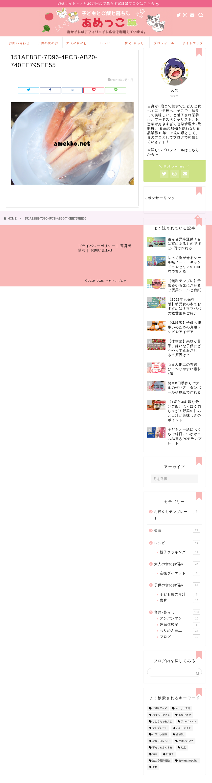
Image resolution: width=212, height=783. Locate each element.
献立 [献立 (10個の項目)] (183, 756)
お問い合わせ (19, 44)
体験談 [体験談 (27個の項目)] (180, 742)
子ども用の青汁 (180, 602)
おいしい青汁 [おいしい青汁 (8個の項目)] (182, 716)
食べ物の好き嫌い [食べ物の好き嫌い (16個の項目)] (188, 768)
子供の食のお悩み (48, 45)
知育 (177, 538)
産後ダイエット (180, 581)
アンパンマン (180, 626)
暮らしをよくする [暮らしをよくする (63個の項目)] (162, 756)
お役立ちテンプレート (177, 522)
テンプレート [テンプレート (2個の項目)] (159, 736)
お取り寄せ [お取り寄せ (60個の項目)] (185, 723)
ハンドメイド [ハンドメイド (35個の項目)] (183, 736)
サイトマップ (192, 44)
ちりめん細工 (180, 638)
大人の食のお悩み (76, 45)
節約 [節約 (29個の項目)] (154, 762)
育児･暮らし (134, 44)
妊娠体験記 (180, 632)
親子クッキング (180, 560)
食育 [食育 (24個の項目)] (154, 775)
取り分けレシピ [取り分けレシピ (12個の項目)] (161, 749)
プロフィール (164, 44)
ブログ (180, 644)
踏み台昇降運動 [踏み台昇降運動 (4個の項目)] (161, 768)
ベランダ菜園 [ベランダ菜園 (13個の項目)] (159, 742)
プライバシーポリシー (96, 256)
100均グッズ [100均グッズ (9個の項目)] (159, 716)
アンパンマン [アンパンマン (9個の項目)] (188, 729)
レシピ (105, 44)
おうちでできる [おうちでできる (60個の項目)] (161, 723)
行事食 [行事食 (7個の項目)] (170, 762)
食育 (180, 608)
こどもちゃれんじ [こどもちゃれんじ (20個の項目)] (162, 729)
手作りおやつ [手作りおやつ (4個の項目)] (186, 749)
